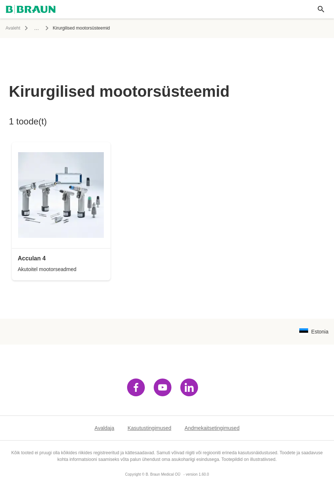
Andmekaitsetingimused (212, 428)
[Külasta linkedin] (189, 387)
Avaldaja (104, 428)
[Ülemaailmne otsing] (321, 9)
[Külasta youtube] (162, 387)
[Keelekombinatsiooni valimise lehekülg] (314, 331)
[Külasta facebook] (136, 387)
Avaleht (13, 28)
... (36, 28)
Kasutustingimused (149, 428)
